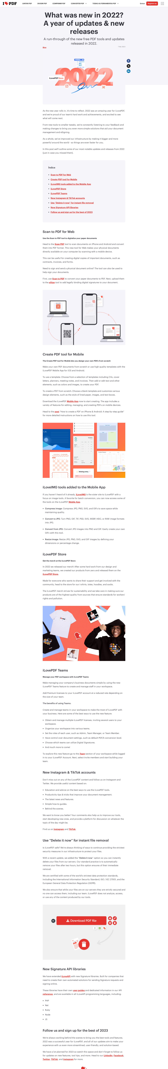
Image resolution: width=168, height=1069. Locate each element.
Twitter (46, 1059)
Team (82, 753)
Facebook (118, 1055)
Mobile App (72, 401)
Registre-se (152, 3)
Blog (44, 47)
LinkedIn (108, 1055)
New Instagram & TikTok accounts (68, 198)
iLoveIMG (81, 494)
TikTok (72, 829)
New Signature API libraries (64, 207)
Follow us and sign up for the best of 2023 (72, 212)
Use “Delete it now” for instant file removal (72, 202)
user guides (79, 990)
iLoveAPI (65, 976)
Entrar (142, 3)
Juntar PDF (27, 3)
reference (48, 994)
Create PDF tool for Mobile (64, 179)
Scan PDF (59, 244)
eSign (52, 282)
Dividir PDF (42, 3)
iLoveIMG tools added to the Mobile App (71, 184)
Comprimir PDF (58, 3)
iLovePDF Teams (59, 193)
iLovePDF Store (58, 188)
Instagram (59, 829)
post (57, 411)
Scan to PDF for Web (61, 174)
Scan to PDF (58, 278)
